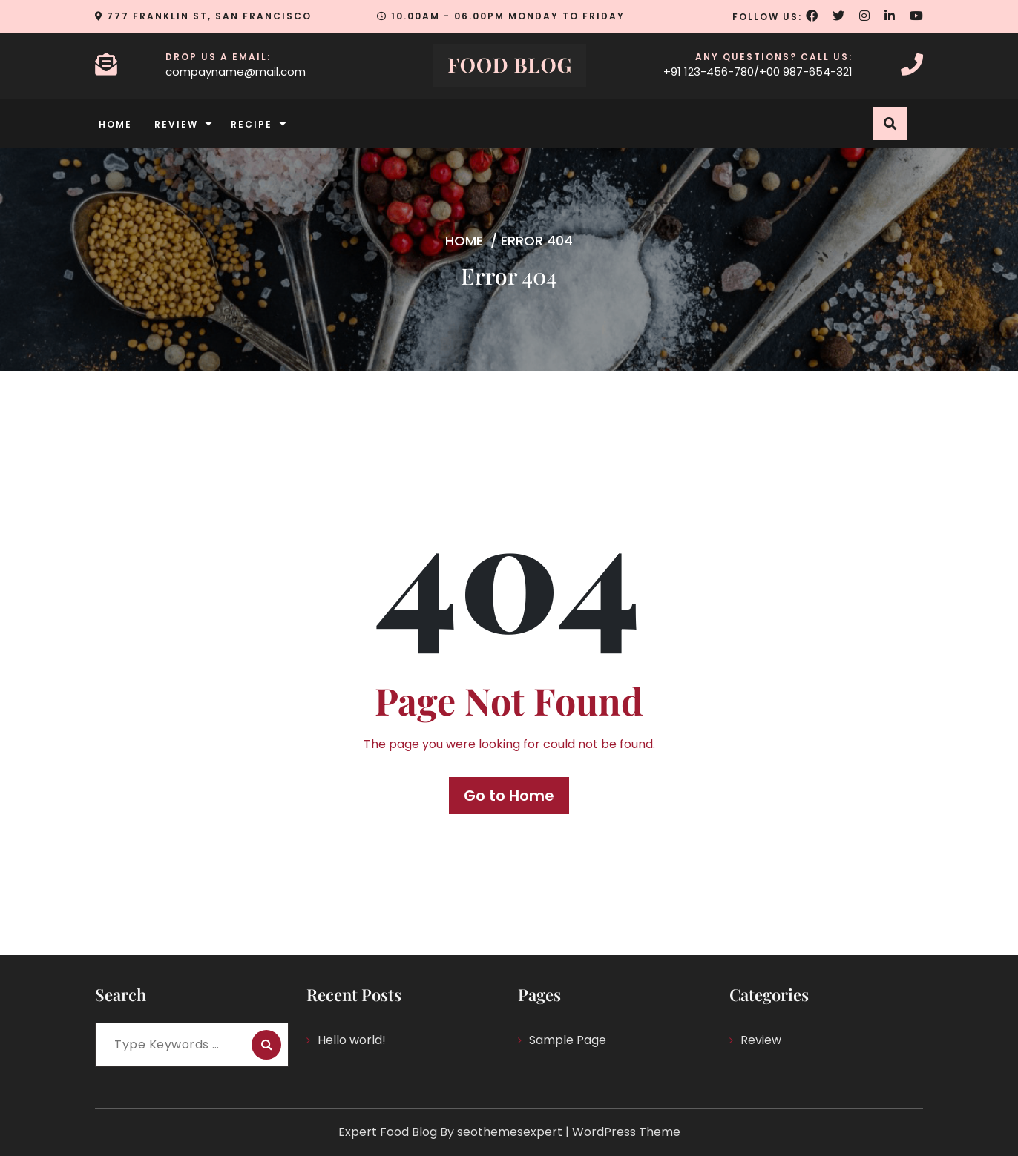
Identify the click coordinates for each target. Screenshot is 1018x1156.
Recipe (251, 124)
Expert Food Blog (389, 1131)
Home (115, 124)
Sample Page (567, 1039)
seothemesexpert (511, 1131)
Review (176, 124)
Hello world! (352, 1039)
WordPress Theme (626, 1131)
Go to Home (509, 795)
